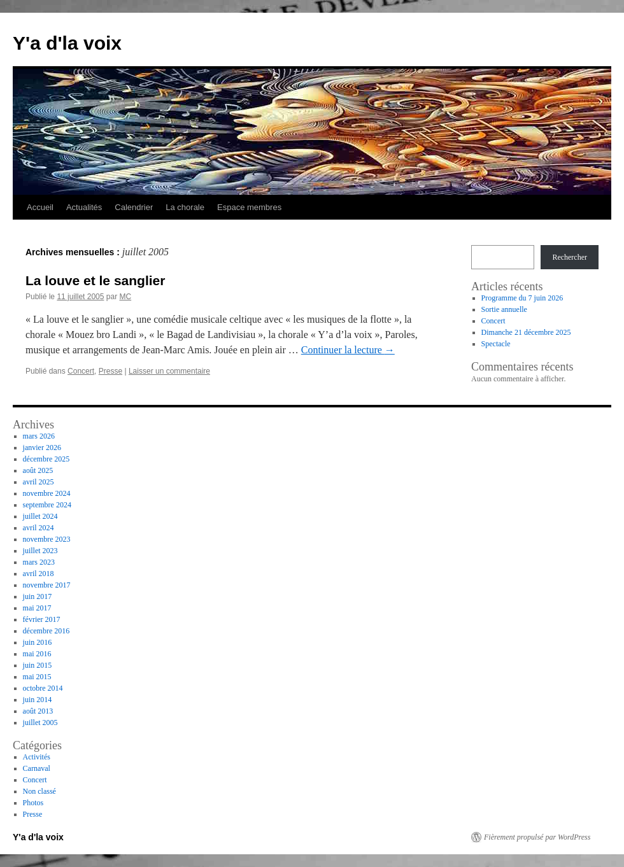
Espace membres (249, 207)
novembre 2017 (47, 585)
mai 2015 (37, 676)
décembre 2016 (46, 630)
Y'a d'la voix (67, 42)
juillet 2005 (40, 722)
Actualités (84, 207)
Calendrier (134, 207)
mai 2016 (37, 653)
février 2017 (41, 619)
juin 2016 (37, 642)
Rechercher (569, 257)
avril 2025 (38, 481)
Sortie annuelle (504, 309)
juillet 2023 (40, 550)
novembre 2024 (47, 493)
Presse (110, 371)
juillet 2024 (40, 516)
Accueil (40, 207)
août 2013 (38, 711)
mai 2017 (37, 607)
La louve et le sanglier (95, 280)
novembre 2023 (47, 539)
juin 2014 (37, 699)
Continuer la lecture (348, 349)
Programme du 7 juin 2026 (522, 297)
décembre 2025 (46, 459)
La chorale (185, 207)
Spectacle (496, 343)
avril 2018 (38, 573)
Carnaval (36, 768)
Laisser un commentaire (169, 371)
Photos (33, 802)
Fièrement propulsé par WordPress (537, 837)
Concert (80, 371)
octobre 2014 (43, 688)
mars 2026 (39, 436)
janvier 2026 (42, 447)
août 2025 (38, 470)
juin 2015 (37, 665)
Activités (36, 756)
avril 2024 (38, 527)
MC (125, 296)
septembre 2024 (47, 504)
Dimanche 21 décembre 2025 (526, 332)
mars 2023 (39, 562)
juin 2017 (37, 596)
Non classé (39, 791)
